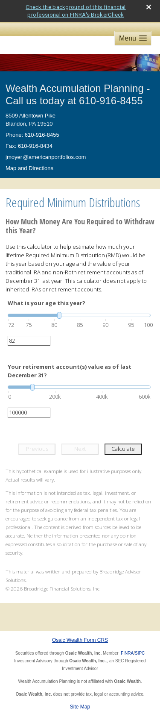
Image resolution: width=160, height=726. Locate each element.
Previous (37, 449)
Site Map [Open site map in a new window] (80, 707)
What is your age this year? (46, 303)
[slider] (79, 315)
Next (80, 449)
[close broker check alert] (148, 7)
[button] (132, 38)
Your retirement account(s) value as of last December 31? (69, 371)
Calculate (123, 449)
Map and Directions (29, 168)
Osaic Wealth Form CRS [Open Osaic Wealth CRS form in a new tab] (80, 640)
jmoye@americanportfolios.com (46, 157)
